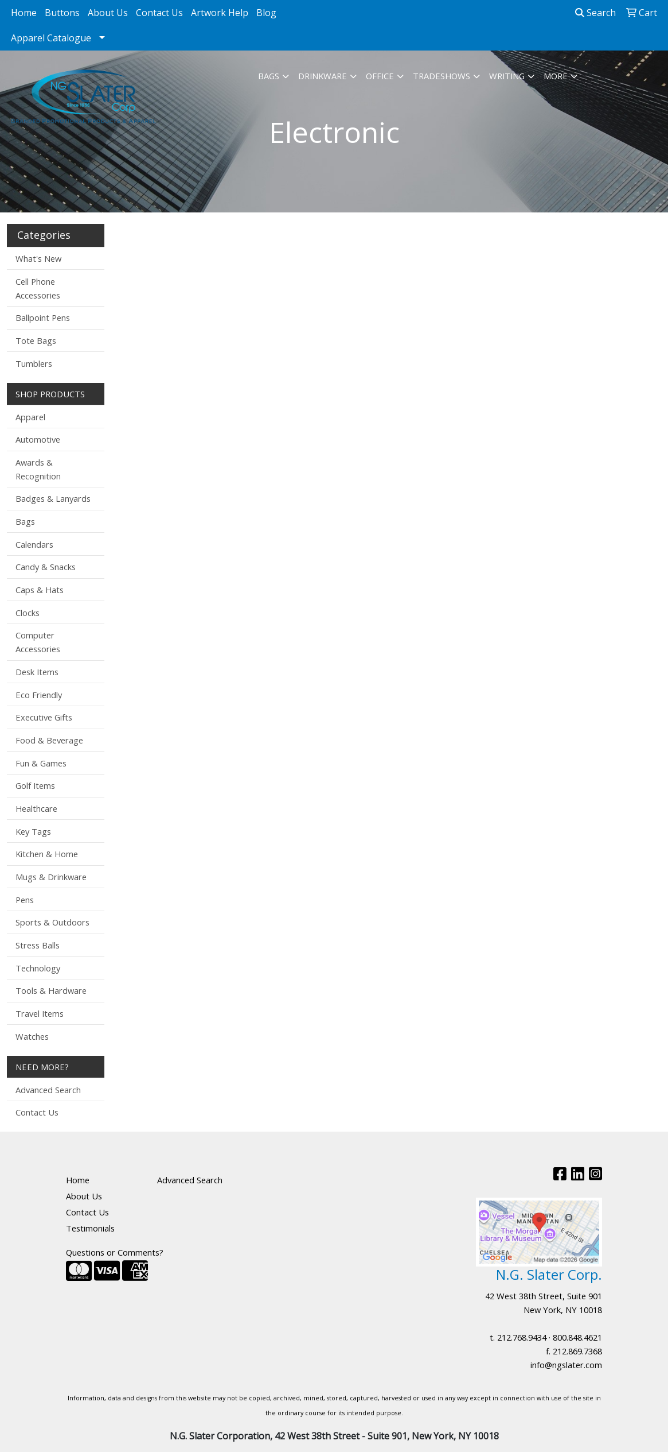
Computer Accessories (37, 642)
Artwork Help (219, 12)
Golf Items (35, 785)
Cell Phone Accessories (37, 288)
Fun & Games (41, 763)
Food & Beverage (49, 740)
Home (24, 12)
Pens (24, 899)
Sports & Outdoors (52, 922)
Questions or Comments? (114, 1252)
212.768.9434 (521, 1337)
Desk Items (36, 671)
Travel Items (39, 1013)
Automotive (37, 439)
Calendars (34, 544)
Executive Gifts (43, 717)
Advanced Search (48, 1089)
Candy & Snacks (45, 566)
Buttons (62, 12)
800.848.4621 (577, 1337)
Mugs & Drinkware (51, 876)
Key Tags (33, 831)
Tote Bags (35, 340)
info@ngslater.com (566, 1364)
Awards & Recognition (38, 469)
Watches (32, 1036)
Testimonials (90, 1228)
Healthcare (36, 808)
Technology (37, 968)
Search (595, 12)
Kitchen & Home (46, 853)
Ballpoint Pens (42, 317)
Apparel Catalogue (51, 38)
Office (380, 76)
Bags (268, 76)
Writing (507, 76)
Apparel (30, 417)
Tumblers (33, 363)
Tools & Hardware (51, 990)
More (556, 76)
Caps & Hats (39, 589)
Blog (266, 12)
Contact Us (159, 12)
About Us (108, 12)
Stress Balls (37, 945)
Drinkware (322, 76)
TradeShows (441, 76)
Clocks (27, 612)
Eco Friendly (38, 694)
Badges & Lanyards (53, 498)
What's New (38, 258)
